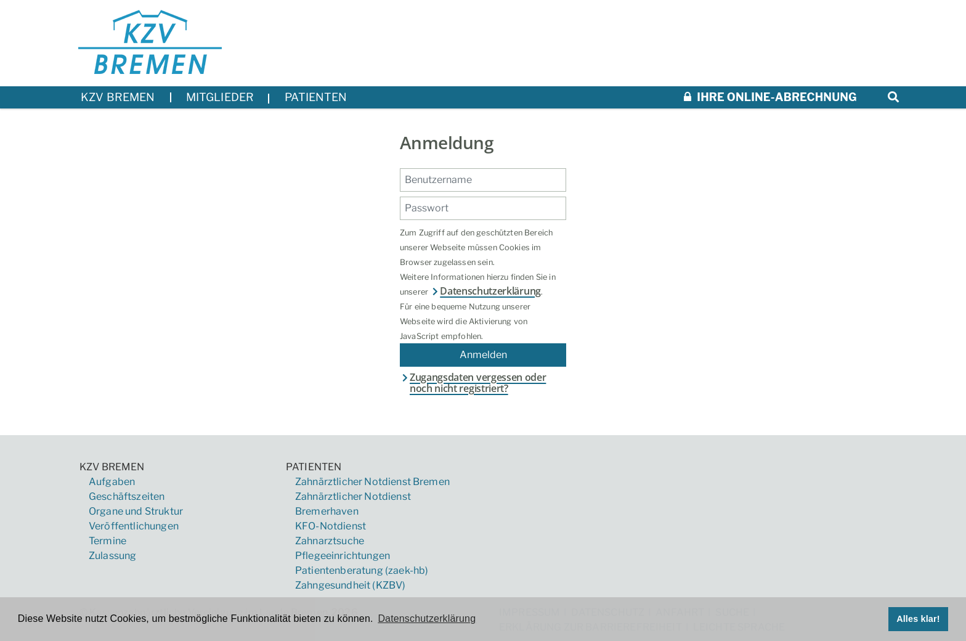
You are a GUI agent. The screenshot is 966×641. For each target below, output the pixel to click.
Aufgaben (112, 482)
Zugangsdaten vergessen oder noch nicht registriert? (473, 383)
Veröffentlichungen (134, 526)
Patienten (313, 467)
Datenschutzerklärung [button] (427, 618)
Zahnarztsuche (329, 541)
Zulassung (112, 555)
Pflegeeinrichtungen (342, 555)
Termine (107, 541)
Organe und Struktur (136, 511)
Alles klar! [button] (918, 619)
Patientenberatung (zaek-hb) (361, 570)
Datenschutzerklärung (485, 290)
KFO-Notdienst (330, 526)
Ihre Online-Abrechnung (770, 97)
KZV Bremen (112, 467)
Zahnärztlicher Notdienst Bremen (372, 482)
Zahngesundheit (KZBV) (350, 585)
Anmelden (483, 355)
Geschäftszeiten (126, 496)
